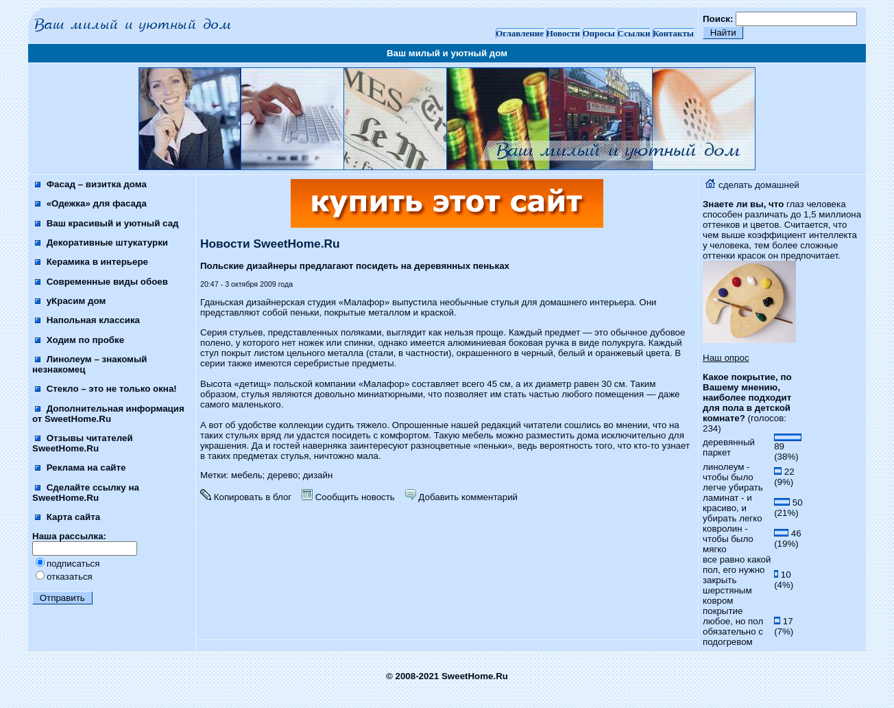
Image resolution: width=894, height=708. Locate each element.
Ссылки (634, 33)
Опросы (599, 33)
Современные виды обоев (101, 281)
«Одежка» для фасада (91, 203)
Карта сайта (67, 517)
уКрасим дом (70, 301)
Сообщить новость (348, 497)
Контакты (673, 33)
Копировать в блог (245, 497)
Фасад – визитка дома (91, 184)
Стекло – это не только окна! (106, 389)
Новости (563, 33)
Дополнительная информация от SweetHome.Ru (108, 413)
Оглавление (520, 33)
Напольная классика (87, 320)
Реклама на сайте (80, 467)
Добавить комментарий (461, 497)
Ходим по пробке (79, 340)
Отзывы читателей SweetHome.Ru (82, 443)
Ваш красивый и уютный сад (107, 223)
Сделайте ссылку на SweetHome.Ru (85, 492)
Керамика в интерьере (91, 262)
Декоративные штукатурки (101, 242)
